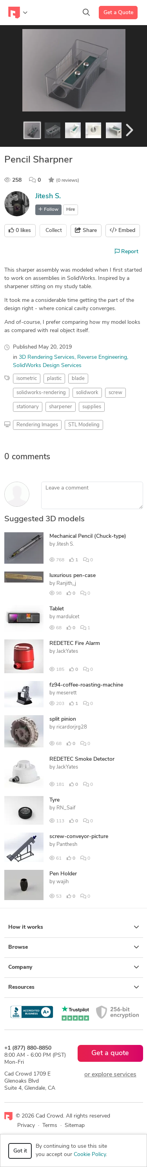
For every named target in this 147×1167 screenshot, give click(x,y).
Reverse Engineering (102, 357)
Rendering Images (37, 424)
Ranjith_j (66, 583)
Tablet (56, 609)
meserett (66, 693)
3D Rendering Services (46, 357)
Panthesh (66, 844)
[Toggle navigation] (17, 12)
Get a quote (110, 1053)
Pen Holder (63, 874)
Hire (70, 209)
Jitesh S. (48, 196)
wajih (62, 881)
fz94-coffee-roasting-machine (86, 685)
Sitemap (75, 1126)
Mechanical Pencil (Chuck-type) (87, 536)
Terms (49, 1126)
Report (126, 251)
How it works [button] (73, 927)
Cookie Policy (90, 1155)
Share (86, 230)
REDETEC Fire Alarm (74, 644)
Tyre (54, 800)
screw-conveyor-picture (78, 837)
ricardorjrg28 (71, 727)
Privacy (26, 1126)
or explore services (110, 1075)
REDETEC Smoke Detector (81, 759)
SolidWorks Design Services (47, 366)
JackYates (67, 651)
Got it (20, 1151)
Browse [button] (73, 947)
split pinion (62, 719)
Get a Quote (118, 13)
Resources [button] (73, 987)
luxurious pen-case (72, 576)
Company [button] (73, 967)
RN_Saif (65, 808)
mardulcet (67, 616)
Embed (122, 230)
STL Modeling (84, 424)
